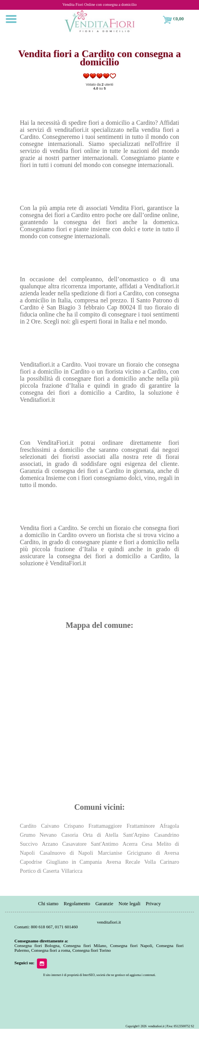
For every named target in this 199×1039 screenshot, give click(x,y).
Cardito (28, 826)
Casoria (70, 835)
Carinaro (169, 862)
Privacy (153, 903)
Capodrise (31, 862)
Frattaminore (141, 826)
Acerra (130, 844)
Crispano (74, 826)
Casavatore (74, 844)
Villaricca (71, 871)
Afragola (169, 826)
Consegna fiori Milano (84, 945)
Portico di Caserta (39, 871)
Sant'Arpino (136, 835)
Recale (132, 862)
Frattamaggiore (105, 826)
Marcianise (110, 853)
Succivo (29, 844)
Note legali (129, 903)
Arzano (50, 844)
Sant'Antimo (104, 844)
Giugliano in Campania (74, 862)
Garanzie (104, 903)
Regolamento (77, 903)
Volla (150, 862)
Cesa (147, 844)
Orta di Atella (100, 835)
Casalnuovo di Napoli (66, 853)
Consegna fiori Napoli (131, 945)
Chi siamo (48, 903)
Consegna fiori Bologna (37, 945)
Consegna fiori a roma (50, 950)
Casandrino (166, 835)
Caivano (50, 826)
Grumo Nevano (38, 835)
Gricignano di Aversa (153, 853)
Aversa (113, 862)
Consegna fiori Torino (91, 950)
